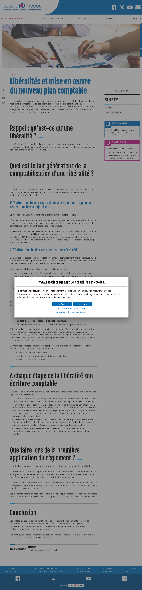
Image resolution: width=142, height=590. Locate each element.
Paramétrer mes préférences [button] (71, 308)
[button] (82, 304)
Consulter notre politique (71, 312)
